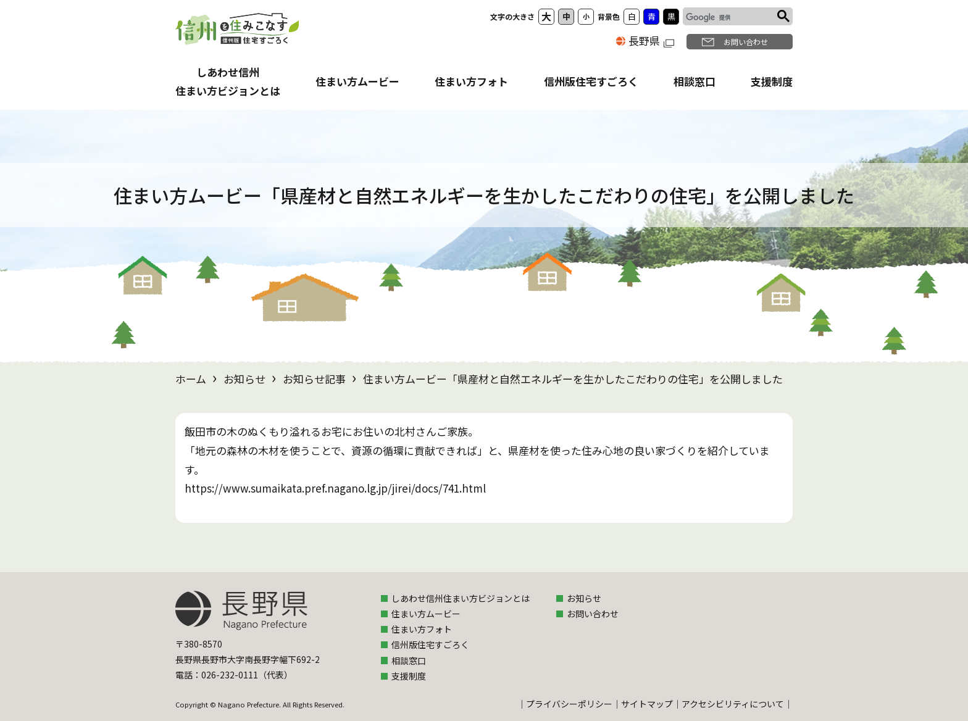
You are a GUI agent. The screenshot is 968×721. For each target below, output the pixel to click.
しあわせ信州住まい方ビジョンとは (460, 598)
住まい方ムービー (357, 81)
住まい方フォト (471, 81)
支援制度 (772, 81)
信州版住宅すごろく (591, 81)
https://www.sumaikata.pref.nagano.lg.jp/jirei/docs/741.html (335, 488)
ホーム (190, 378)
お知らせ (244, 378)
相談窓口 (695, 81)
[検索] (729, 17)
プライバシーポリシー (569, 704)
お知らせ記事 (314, 378)
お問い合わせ (746, 41)
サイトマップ (647, 704)
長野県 (651, 40)
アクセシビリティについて (733, 704)
